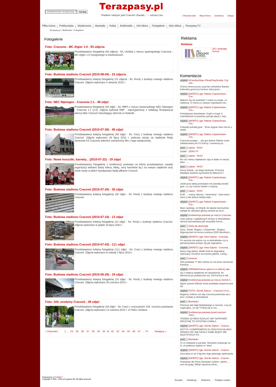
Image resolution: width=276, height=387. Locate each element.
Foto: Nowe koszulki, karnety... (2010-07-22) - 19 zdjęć (83, 159)
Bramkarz (194, 301)
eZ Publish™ (58, 377)
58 (93, 331)
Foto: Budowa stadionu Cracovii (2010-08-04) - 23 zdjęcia (85, 74)
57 (87, 331)
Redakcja (192, 380)
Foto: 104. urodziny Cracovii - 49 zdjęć (72, 302)
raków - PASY (196, 147)
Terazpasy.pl (55, 30)
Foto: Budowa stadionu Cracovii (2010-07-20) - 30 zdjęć (84, 189)
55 (77, 331)
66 (134, 331)
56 (82, 331)
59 (98, 331)
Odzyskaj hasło (189, 16)
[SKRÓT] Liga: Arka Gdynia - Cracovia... (209, 236)
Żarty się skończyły (198, 226)
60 (104, 331)
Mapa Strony (205, 16)
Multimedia (67, 30)
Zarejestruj (218, 16)
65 (128, 331)
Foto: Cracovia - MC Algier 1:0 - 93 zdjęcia (75, 47)
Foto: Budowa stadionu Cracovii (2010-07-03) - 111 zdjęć (85, 244)
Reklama (186, 44)
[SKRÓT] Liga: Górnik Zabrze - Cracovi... (210, 325)
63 (118, 331)
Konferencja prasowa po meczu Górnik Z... (210, 280)
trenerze (193, 258)
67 (139, 331)
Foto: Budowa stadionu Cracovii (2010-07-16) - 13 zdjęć (84, 217)
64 (123, 331)
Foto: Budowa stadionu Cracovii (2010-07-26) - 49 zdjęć (84, 129)
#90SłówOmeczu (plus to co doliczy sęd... (210, 269)
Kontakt (178, 380)
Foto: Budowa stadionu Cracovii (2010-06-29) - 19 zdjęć (84, 274)
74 (146, 331)
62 (112, 331)
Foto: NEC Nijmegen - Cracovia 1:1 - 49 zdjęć (77, 102)
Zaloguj (230, 16)
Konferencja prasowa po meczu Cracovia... (211, 215)
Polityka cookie (222, 380)
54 (71, 331)
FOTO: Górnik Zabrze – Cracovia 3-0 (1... (210, 290)
